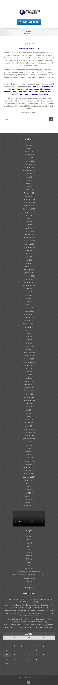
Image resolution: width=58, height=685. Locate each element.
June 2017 (29, 487)
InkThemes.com (35, 678)
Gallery (29, 562)
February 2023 (29, 270)
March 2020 (29, 381)
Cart (29, 549)
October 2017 (29, 474)
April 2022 (29, 301)
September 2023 (29, 247)
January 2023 (29, 273)
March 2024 (29, 228)
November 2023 (29, 241)
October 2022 (29, 282)
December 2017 (29, 467)
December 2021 (29, 314)
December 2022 (29, 276)
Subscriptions (29, 588)
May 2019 (29, 413)
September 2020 (29, 362)
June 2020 (29, 372)
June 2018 (29, 448)
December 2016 (29, 506)
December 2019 (29, 391)
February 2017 (29, 499)
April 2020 (29, 378)
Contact (29, 556)
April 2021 (29, 340)
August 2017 (29, 480)
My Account (29, 568)
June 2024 (29, 218)
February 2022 (29, 308)
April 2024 (29, 225)
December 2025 (29, 161)
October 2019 (29, 397)
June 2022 (29, 295)
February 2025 (29, 193)
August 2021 (29, 327)
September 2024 (29, 209)
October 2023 (29, 244)
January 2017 (29, 502)
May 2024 (29, 222)
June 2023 (29, 257)
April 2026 (29, 148)
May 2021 (29, 337)
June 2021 (29, 333)
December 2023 (29, 238)
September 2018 (29, 439)
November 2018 (29, 432)
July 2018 (29, 445)
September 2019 (29, 400)
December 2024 (29, 199)
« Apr (28, 667)
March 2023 (29, 266)
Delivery (29, 559)
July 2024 (29, 215)
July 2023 (29, 254)
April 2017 (29, 493)
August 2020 (29, 365)
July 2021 (29, 330)
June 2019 (29, 410)
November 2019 (29, 394)
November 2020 (29, 356)
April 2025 (29, 187)
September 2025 (29, 171)
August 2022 (29, 289)
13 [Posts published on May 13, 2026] (29, 650)
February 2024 (29, 231)
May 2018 (29, 451)
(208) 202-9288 (30, 22)
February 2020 (29, 384)
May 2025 (29, 183)
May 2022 (29, 298)
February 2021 (29, 346)
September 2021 (29, 324)
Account (29, 543)
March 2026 (29, 151)
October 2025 (29, 167)
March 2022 (29, 305)
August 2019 (29, 404)
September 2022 (29, 285)
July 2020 (29, 368)
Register (29, 581)
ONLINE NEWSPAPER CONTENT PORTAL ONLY (29, 575)
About (29, 540)
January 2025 (29, 196)
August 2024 (29, 212)
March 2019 (29, 420)
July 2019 (29, 407)
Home (26, 33)
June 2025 (29, 180)
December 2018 (29, 429)
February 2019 (29, 423)
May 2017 (29, 490)
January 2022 (29, 311)
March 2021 (29, 343)
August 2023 (29, 250)
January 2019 (29, 426)
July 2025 (29, 177)
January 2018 (29, 464)
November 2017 (29, 471)
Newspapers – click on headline (29, 572)
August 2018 (29, 442)
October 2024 (29, 206)
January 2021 (29, 349)
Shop (29, 584)
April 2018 (29, 455)
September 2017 (29, 477)
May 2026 (29, 145)
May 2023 (29, 260)
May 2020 (29, 375)
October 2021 (29, 321)
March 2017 (29, 496)
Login (29, 565)
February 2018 (29, 461)
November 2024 (29, 202)
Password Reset (29, 578)
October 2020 (29, 359)
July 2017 (29, 483)
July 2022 (29, 292)
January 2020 (29, 388)
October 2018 (29, 435)
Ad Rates (29, 546)
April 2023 (29, 263)
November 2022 (29, 279)
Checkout (29, 552)
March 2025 (29, 190)
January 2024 (29, 234)
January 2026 (29, 158)
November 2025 (29, 164)
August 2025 (29, 174)
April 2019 (29, 416)
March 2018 (29, 458)
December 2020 (29, 352)
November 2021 (29, 317)
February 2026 (29, 155)
